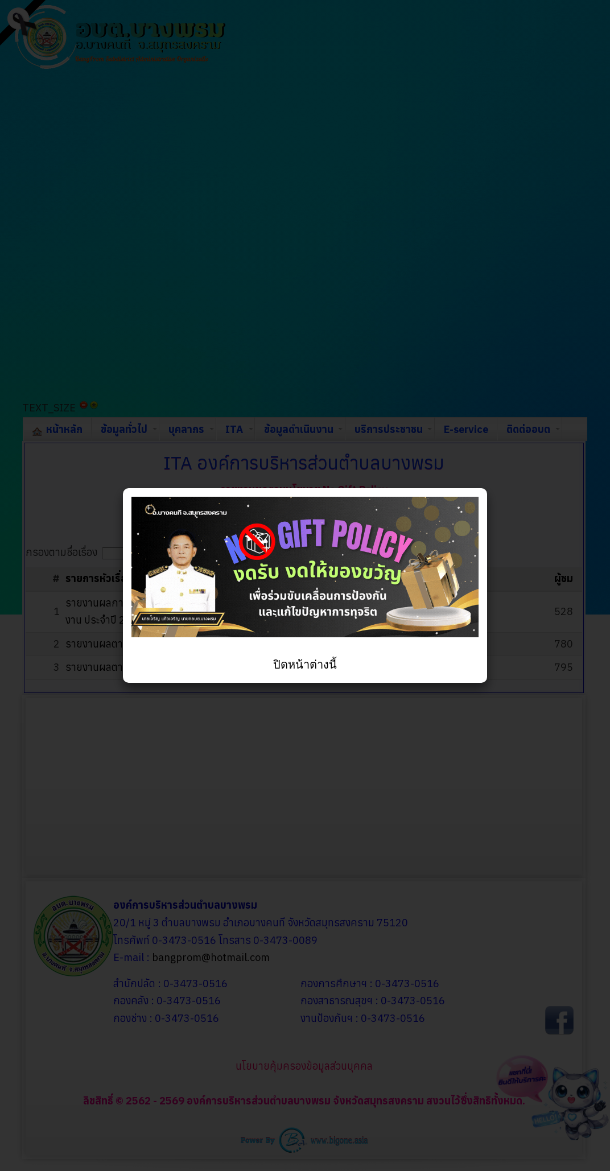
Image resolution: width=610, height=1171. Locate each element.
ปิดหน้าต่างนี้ (305, 664)
